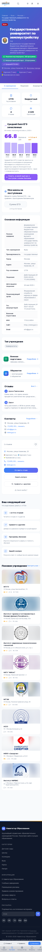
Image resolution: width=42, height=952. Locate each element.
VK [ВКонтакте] (4, 920)
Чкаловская (8, 75)
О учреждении (10, 86)
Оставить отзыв (21, 470)
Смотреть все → (33, 566)
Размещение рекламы (10, 887)
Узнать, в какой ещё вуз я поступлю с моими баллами (18, 177)
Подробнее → (32, 419)
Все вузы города (33, 68)
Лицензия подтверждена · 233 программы (19, 56)
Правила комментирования (12, 891)
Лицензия (24, 86)
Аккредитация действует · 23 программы (19, 60)
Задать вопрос (21, 477)
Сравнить (21, 943)
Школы (4, 853)
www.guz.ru (11, 432)
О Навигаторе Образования (13, 879)
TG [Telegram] (15, 920)
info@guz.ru (11, 429)
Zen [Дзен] (25, 920)
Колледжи (6, 857)
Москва (20, 15)
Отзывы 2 (8, 943)
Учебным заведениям (10, 883)
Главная (5, 15)
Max (19, 920)
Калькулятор (22, 948)
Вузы (13, 15)
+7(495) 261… (16, 426)
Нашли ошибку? (21, 490)
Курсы (4, 865)
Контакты (34, 943)
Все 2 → (34, 386)
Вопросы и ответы (9, 899)
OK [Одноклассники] (9, 920)
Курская (7, 72)
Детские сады (7, 849)
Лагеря (4, 869)
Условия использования (25, 933)
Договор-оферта (8, 895)
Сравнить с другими (21, 484)
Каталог (12, 948)
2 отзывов (8, 444)
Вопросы (32, 948)
